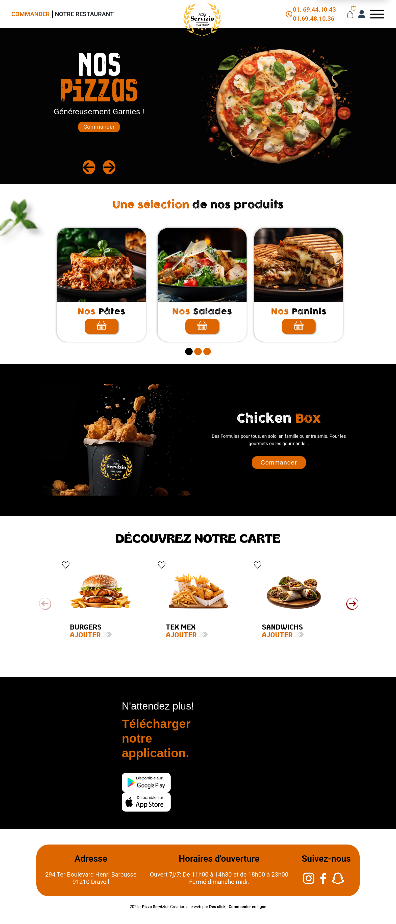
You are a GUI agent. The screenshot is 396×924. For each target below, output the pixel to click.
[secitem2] (198, 351)
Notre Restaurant (84, 14)
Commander (30, 14)
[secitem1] (189, 351)
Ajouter (78, 635)
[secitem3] (207, 351)
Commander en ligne (247, 906)
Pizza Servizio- (155, 906)
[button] (352, 604)
